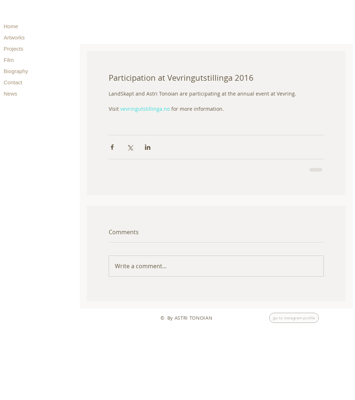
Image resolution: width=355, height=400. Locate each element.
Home (11, 26)
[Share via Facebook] (112, 147)
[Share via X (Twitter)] (129, 147)
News (10, 93)
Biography (16, 71)
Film (9, 60)
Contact (13, 82)
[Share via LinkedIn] (147, 147)
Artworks (14, 37)
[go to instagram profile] (294, 318)
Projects (13, 49)
